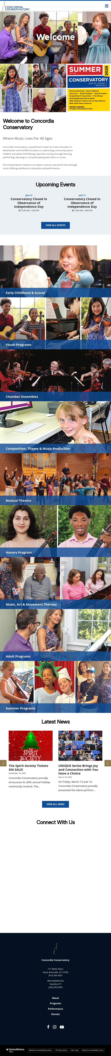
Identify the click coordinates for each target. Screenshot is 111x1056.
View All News (55, 804)
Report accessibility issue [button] (92, 1050)
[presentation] (3, 763)
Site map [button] (74, 1050)
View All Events (55, 225)
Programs (55, 1003)
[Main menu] (106, 6)
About (55, 998)
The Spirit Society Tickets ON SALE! (78, 767)
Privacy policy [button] (61, 1050)
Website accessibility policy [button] (40, 1050)
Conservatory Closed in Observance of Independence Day (29, 203)
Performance (55, 1008)
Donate (55, 1014)
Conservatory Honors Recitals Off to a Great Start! (26, 769)
